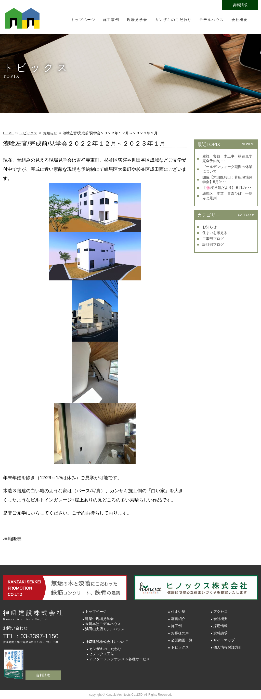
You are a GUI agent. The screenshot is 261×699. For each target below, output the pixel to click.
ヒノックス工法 (101, 654)
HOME (8, 133)
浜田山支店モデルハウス (104, 629)
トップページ (83, 20)
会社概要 (239, 20)
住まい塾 (178, 612)
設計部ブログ (213, 244)
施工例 (176, 626)
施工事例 (111, 20)
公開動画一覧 (181, 640)
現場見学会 (137, 20)
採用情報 (220, 626)
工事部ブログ (213, 239)
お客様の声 (180, 633)
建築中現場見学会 (99, 619)
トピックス (28, 133)
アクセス (220, 612)
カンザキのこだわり (173, 20)
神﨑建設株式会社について (106, 642)
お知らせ (50, 133)
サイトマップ (224, 640)
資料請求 (240, 5)
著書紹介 (178, 619)
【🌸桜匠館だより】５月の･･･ (226, 188)
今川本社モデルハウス (103, 624)
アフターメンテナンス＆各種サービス (119, 659)
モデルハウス (211, 20)
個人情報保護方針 (227, 647)
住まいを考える (214, 233)
